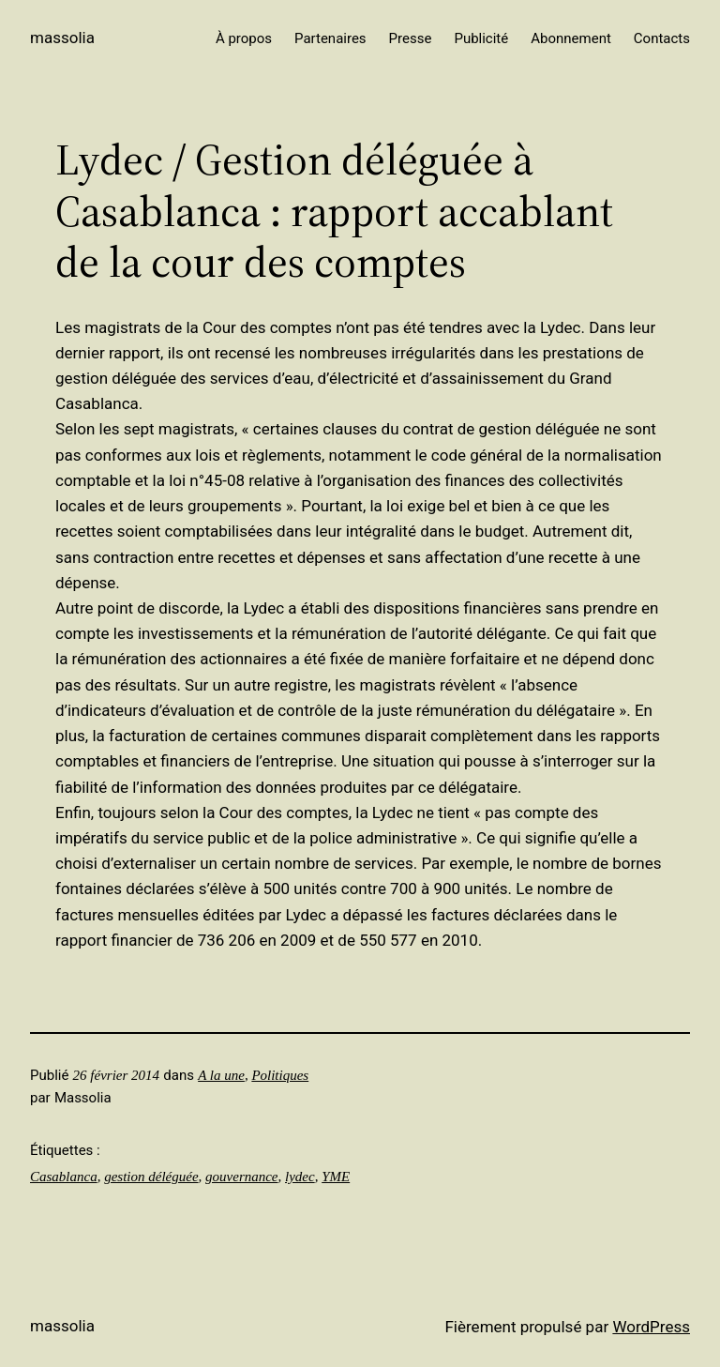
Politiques (279, 1075)
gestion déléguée (151, 1176)
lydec (300, 1176)
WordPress (651, 1326)
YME (336, 1176)
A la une (221, 1075)
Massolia (62, 37)
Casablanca (64, 1176)
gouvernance (241, 1176)
